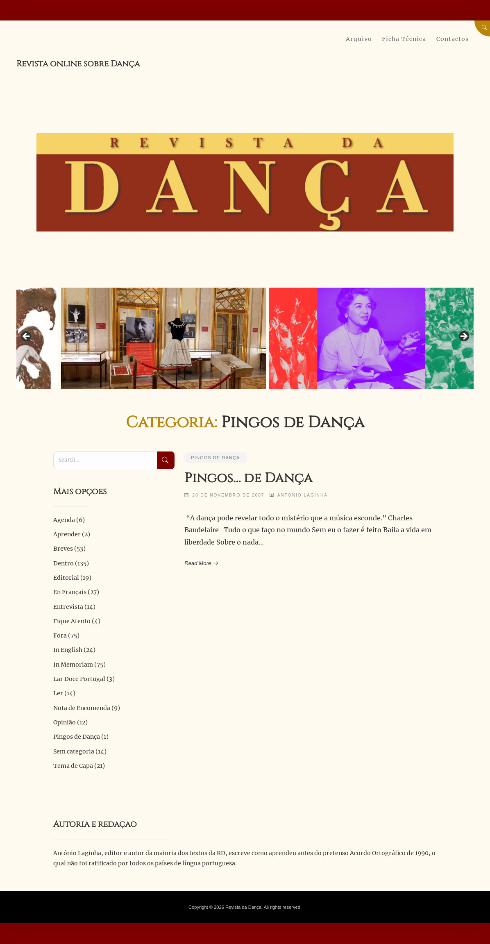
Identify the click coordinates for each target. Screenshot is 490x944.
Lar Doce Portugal (79, 679)
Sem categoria (73, 751)
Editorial (66, 577)
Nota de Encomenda (81, 708)
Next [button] (463, 337)
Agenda (64, 520)
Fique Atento (72, 621)
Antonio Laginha (302, 495)
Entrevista (68, 606)
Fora (60, 635)
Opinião (64, 722)
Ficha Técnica (404, 39)
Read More (200, 563)
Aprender (67, 534)
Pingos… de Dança (248, 478)
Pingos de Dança (215, 457)
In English (67, 650)
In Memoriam (73, 664)
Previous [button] (26, 337)
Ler (58, 693)
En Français (69, 592)
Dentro (63, 563)
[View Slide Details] (163, 339)
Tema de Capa (73, 765)
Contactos (452, 39)
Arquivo (359, 39)
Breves (63, 548)
